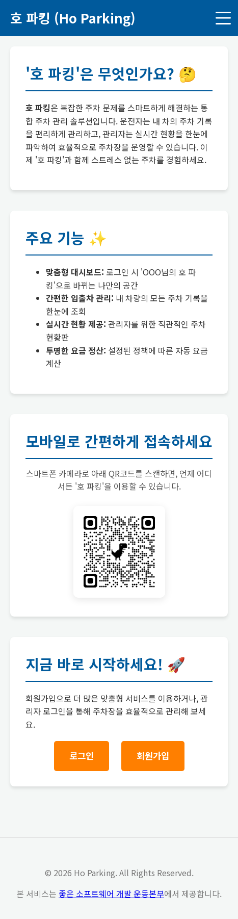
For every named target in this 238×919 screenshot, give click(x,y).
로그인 (81, 755)
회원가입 (153, 755)
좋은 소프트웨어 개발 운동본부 (111, 893)
